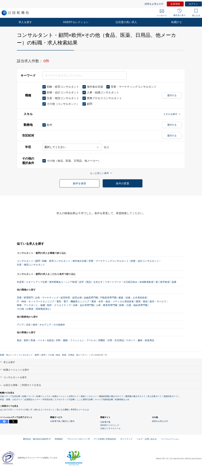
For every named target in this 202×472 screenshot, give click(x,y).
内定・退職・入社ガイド (11, 399)
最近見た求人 (179, 12)
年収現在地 (47, 399)
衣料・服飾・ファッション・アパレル (76, 340)
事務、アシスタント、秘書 (31, 305)
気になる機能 (63, 409)
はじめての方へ (7, 409)
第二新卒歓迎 (163, 282)
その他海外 (59, 324)
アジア (20, 324)
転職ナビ (176, 22)
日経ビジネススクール (110, 428)
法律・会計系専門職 (83, 305)
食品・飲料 (23, 340)
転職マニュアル (43, 396)
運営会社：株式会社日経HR (36, 439)
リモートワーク (113, 282)
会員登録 (175, 4)
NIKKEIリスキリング (109, 425)
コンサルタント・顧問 (29, 355)
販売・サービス (158, 301)
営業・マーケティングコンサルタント (109, 261)
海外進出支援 (79, 261)
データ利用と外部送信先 (105, 439)
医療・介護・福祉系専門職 (133, 305)
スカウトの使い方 (24, 409)
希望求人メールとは (80, 409)
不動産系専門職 (108, 297)
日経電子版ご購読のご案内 (62, 421)
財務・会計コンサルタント (145, 261)
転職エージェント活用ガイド (66, 396)
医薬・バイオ (38, 340)
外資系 (20, 282)
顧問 (37, 261)
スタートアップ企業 (36, 282)
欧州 (43, 355)
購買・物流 (142, 301)
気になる (196, 13)
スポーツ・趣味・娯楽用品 (140, 340)
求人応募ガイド (154, 396)
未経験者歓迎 (146, 282)
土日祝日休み (130, 282)
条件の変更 (122, 183)
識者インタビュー (89, 396)
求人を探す (25, 22)
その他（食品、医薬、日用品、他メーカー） (68, 355)
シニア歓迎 (71, 282)
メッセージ (162, 13)
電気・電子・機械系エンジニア (72, 301)
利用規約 (59, 439)
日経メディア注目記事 (10, 396)
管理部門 (28, 297)
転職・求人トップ (8, 355)
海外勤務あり (56, 282)
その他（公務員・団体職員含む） (34, 308)
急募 (174, 282)
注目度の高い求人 (126, 22)
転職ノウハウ (28, 396)
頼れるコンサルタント (44, 409)
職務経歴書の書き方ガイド (111, 396)
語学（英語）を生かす (91, 282)
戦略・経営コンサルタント (56, 261)
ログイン (193, 4)
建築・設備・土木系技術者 (133, 297)
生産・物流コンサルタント (31, 264)
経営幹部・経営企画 (71, 297)
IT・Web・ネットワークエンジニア (35, 301)
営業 (19, 297)
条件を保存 (79, 183)
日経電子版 (105, 422)
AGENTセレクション (75, 22)
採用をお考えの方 (154, 4)
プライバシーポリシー (78, 439)
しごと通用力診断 (85, 399)
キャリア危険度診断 (104, 399)
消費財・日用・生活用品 (111, 340)
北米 (28, 324)
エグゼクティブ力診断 (65, 399)
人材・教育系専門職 (106, 305)
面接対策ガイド (171, 396)
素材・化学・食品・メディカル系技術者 (112, 301)
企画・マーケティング (47, 297)
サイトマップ (126, 439)
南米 (35, 324)
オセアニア (45, 324)
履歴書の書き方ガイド (135, 396)
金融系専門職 (91, 297)
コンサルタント (25, 261)
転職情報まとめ (122, 399)
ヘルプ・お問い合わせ (147, 439)
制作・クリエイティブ (59, 305)
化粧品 (50, 340)
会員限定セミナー (32, 399)
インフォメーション (170, 439)
